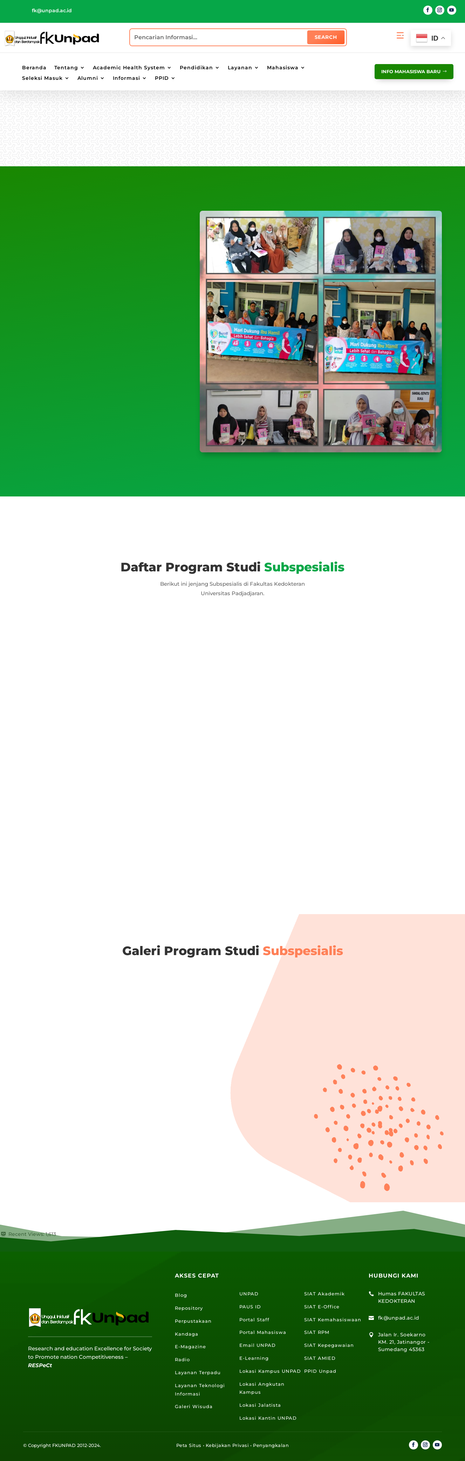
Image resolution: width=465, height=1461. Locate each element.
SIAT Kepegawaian (329, 1345)
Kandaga (186, 1334)
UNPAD (249, 1293)
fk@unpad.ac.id (52, 10)
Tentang (66, 68)
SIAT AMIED (320, 1358)
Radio (182, 1359)
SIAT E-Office (322, 1306)
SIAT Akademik (324, 1293)
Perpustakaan (193, 1321)
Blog (181, 1295)
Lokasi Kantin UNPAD (268, 1418)
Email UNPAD (257, 1345)
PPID (162, 78)
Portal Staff (254, 1319)
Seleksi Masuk (42, 78)
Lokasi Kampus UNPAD (270, 1371)
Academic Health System (129, 68)
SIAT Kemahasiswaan (332, 1319)
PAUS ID (250, 1306)
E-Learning (254, 1358)
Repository (189, 1308)
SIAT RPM (316, 1332)
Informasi (126, 78)
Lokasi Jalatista (260, 1405)
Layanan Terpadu (198, 1372)
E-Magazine (190, 1346)
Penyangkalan (271, 1445)
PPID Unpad (320, 1371)
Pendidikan (196, 68)
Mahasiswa (283, 68)
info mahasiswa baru (406, 71)
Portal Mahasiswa (262, 1332)
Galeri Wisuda (194, 1406)
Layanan (240, 68)
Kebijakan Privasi (227, 1445)
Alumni (87, 78)
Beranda (34, 68)
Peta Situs (188, 1445)
